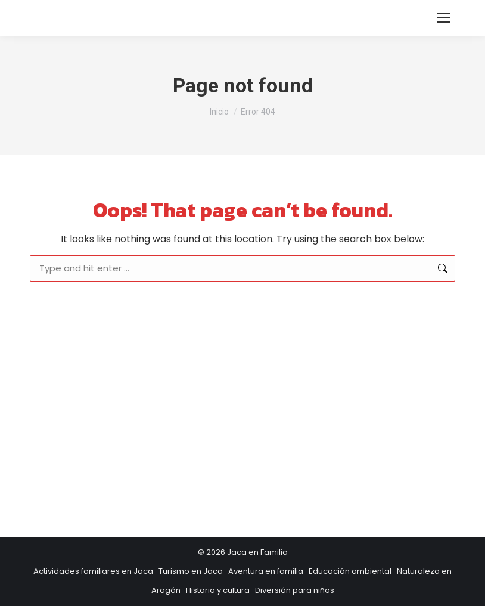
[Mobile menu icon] (443, 18)
